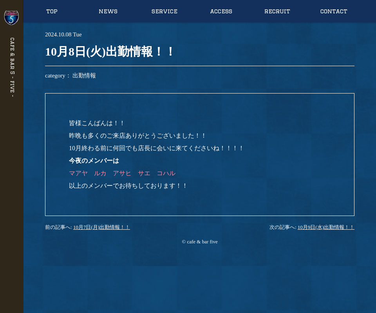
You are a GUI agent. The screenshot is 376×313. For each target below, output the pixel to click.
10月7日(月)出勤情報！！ (101, 227)
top (52, 11)
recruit (277, 11)
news (108, 11)
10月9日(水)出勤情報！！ (326, 227)
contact (333, 11)
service (164, 11)
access (221, 11)
